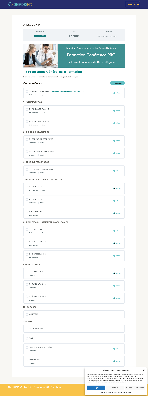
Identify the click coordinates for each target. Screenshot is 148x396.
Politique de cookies (106, 392)
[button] (144, 370)
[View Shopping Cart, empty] (133, 4)
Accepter (95, 388)
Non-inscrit (40, 36)
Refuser (115, 388)
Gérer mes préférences (135, 388)
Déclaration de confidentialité (123, 392)
